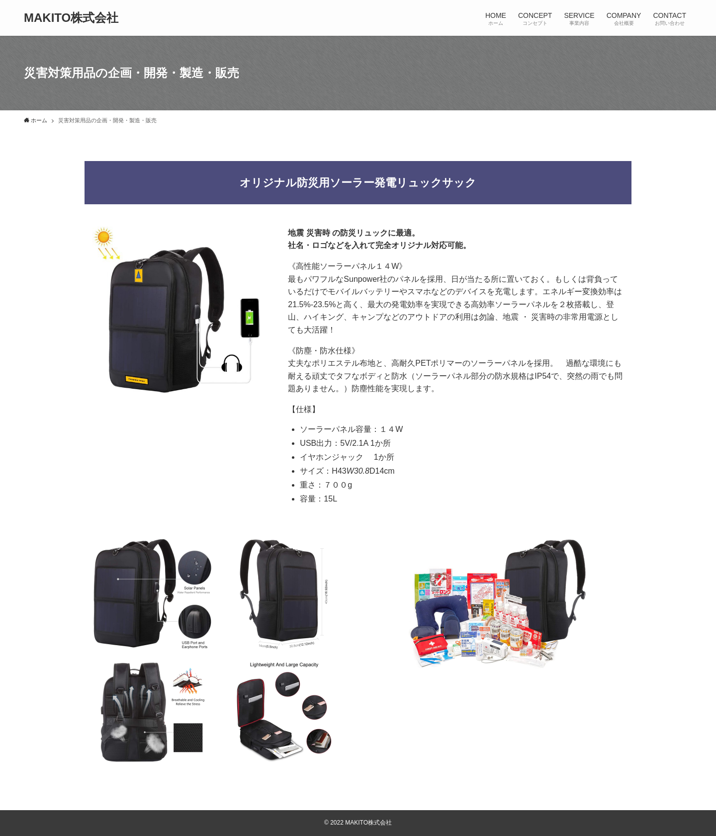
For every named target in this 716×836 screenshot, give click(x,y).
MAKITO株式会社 (71, 18)
